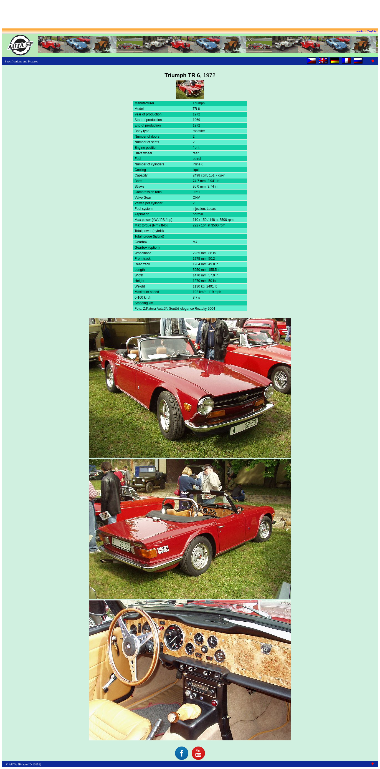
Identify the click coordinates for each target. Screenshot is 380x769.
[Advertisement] (190, 14)
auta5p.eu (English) (366, 31)
